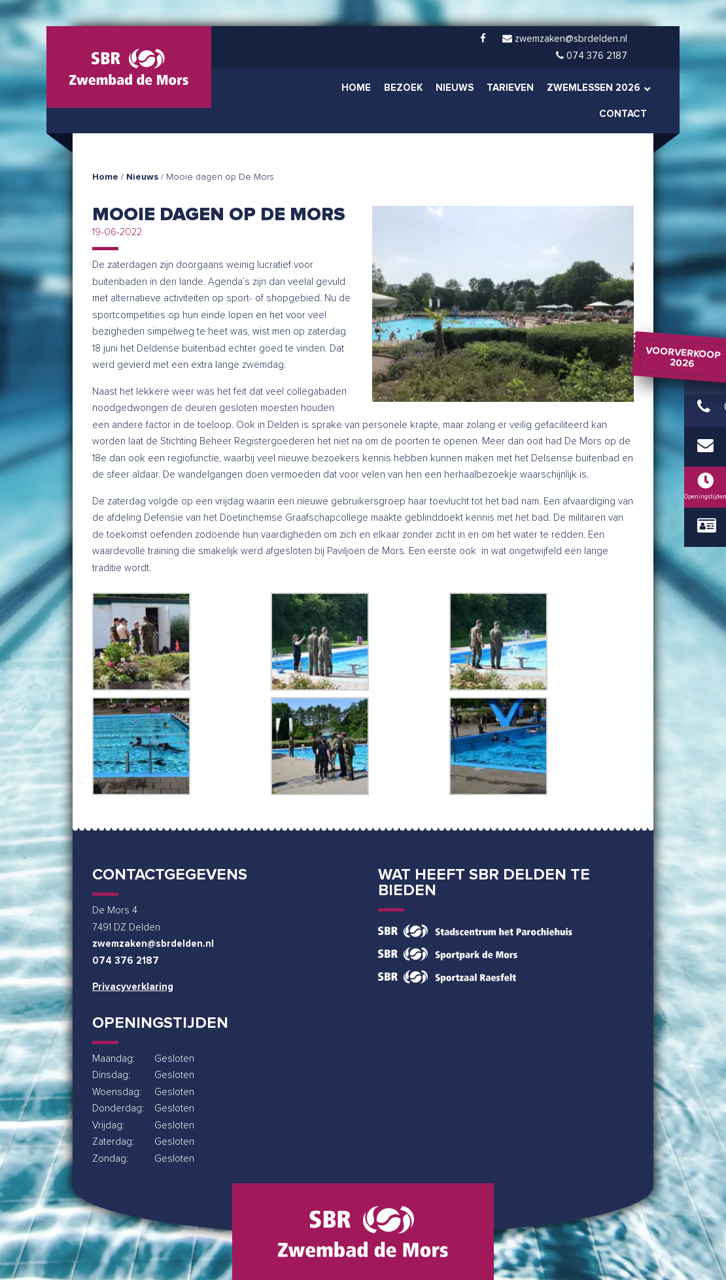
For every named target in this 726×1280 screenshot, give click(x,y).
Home (105, 177)
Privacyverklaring (132, 987)
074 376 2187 (125, 961)
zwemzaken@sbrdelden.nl (153, 944)
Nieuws (142, 177)
